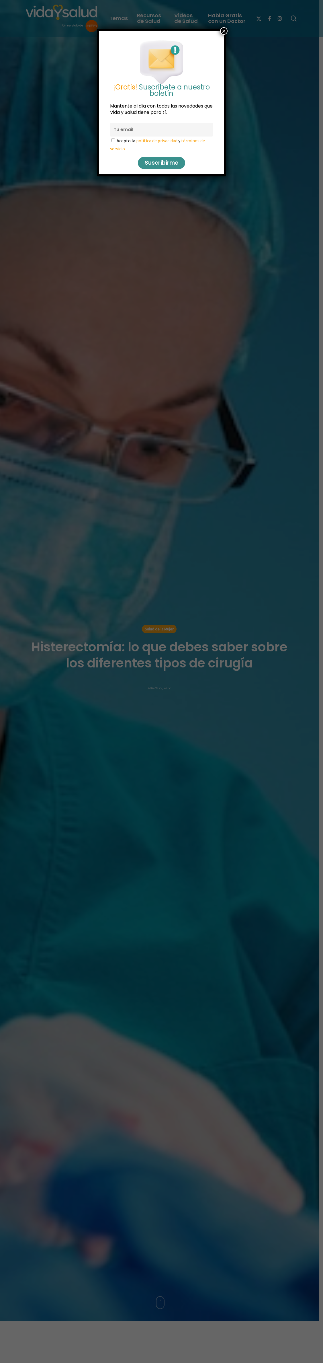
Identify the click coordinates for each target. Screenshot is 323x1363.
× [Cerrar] (224, 31)
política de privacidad (156, 140)
